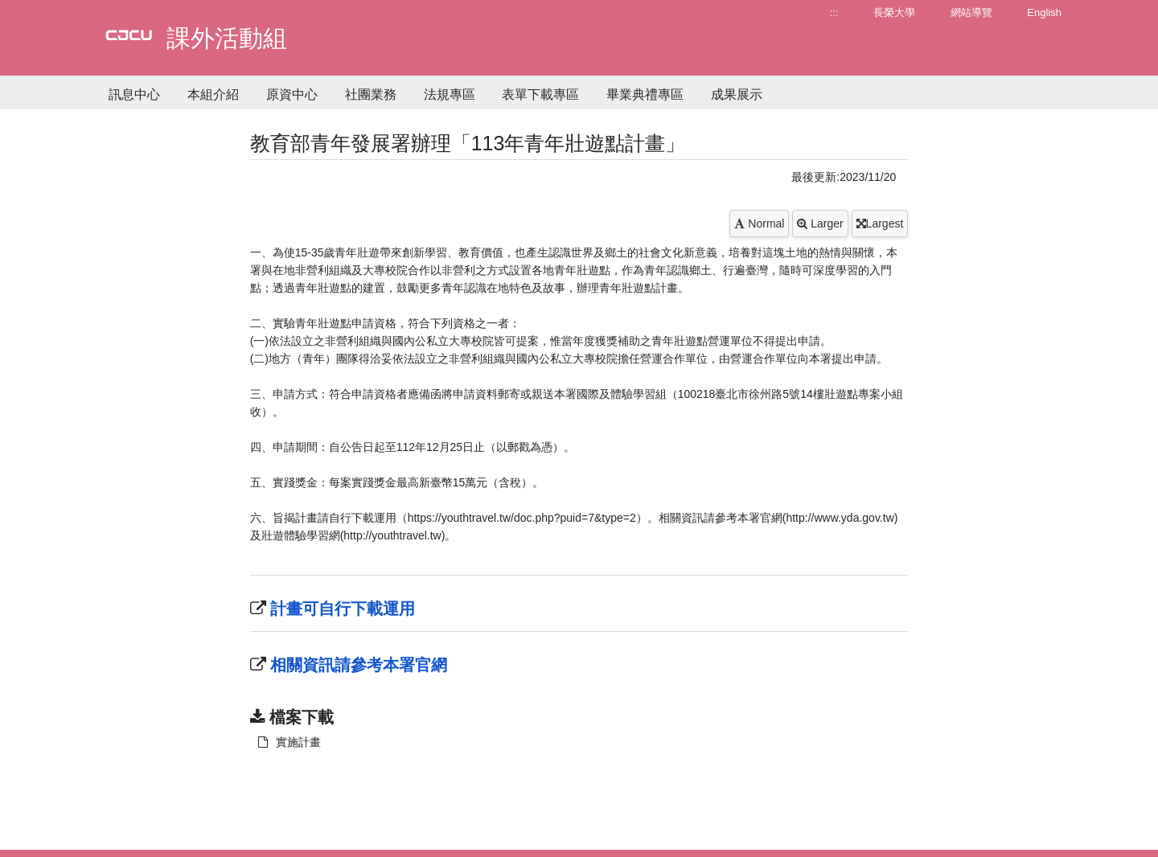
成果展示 (736, 94)
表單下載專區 (540, 94)
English (1044, 12)
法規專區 (449, 94)
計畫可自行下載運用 (341, 608)
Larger (820, 223)
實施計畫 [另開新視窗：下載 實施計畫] (289, 742)
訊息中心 (134, 94)
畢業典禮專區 (645, 94)
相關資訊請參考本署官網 (357, 665)
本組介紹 (213, 94)
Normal (759, 223)
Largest (880, 223)
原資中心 (292, 94)
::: (834, 12)
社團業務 (370, 94)
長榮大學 (894, 12)
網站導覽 (971, 12)
